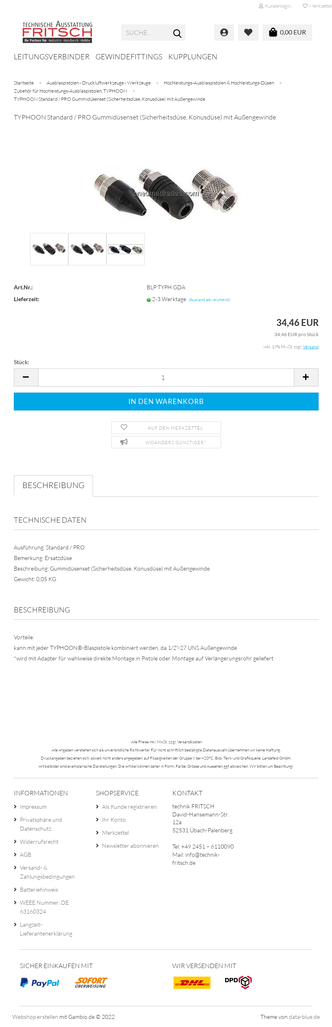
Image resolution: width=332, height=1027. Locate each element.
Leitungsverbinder (51, 56)
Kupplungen (192, 56)
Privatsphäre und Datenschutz (41, 824)
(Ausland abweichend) (209, 299)
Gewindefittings (128, 56)
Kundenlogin (275, 6)
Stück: (21, 361)
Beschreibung (53, 485)
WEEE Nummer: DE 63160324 (44, 907)
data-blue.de (304, 1016)
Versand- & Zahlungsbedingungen (47, 872)
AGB (25, 854)
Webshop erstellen (35, 1016)
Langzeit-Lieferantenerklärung (46, 929)
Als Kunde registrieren (129, 806)
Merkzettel (115, 832)
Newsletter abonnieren (130, 845)
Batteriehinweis (39, 889)
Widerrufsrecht (39, 841)
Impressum (33, 806)
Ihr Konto (114, 819)
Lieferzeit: (26, 298)
